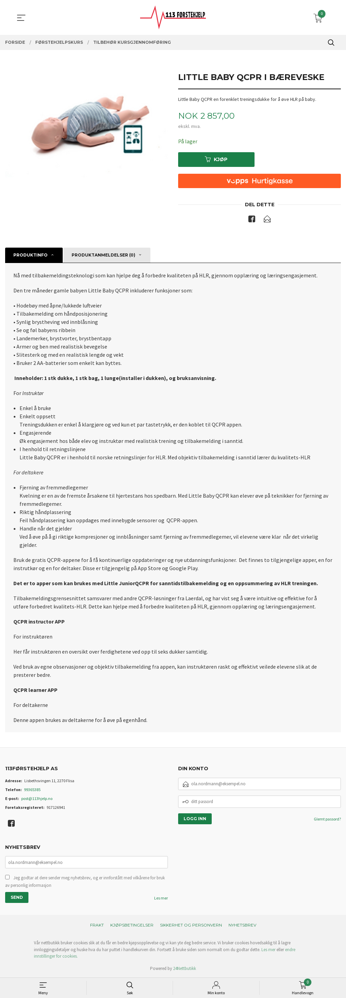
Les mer (161, 898)
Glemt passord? (327, 819)
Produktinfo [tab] (30, 255)
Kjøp (216, 159)
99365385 (32, 789)
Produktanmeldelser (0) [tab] (103, 255)
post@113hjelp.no (36, 798)
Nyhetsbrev (242, 925)
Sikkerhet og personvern (191, 925)
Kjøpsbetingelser (131, 925)
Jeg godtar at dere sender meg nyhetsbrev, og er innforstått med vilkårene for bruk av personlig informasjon (85, 882)
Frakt (97, 925)
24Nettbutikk (184, 968)
